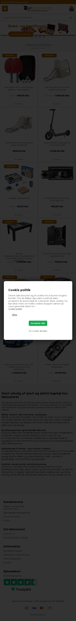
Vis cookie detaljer (38, 331)
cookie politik (15, 309)
